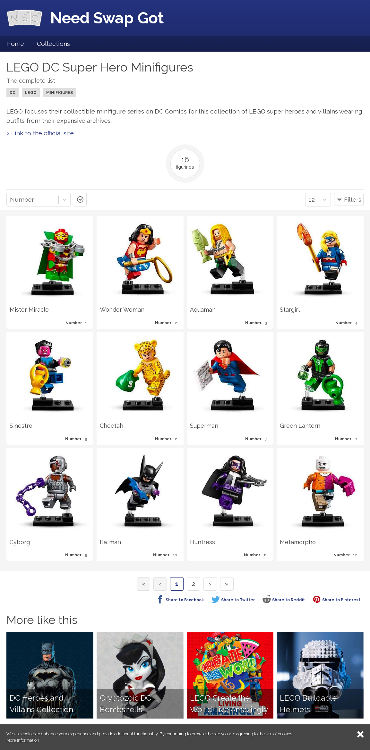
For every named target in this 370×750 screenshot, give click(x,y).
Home (15, 43)
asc (80, 199)
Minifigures (59, 92)
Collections (53, 43)
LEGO (31, 92)
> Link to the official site (40, 133)
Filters (352, 199)
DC (12, 92)
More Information (22, 740)
